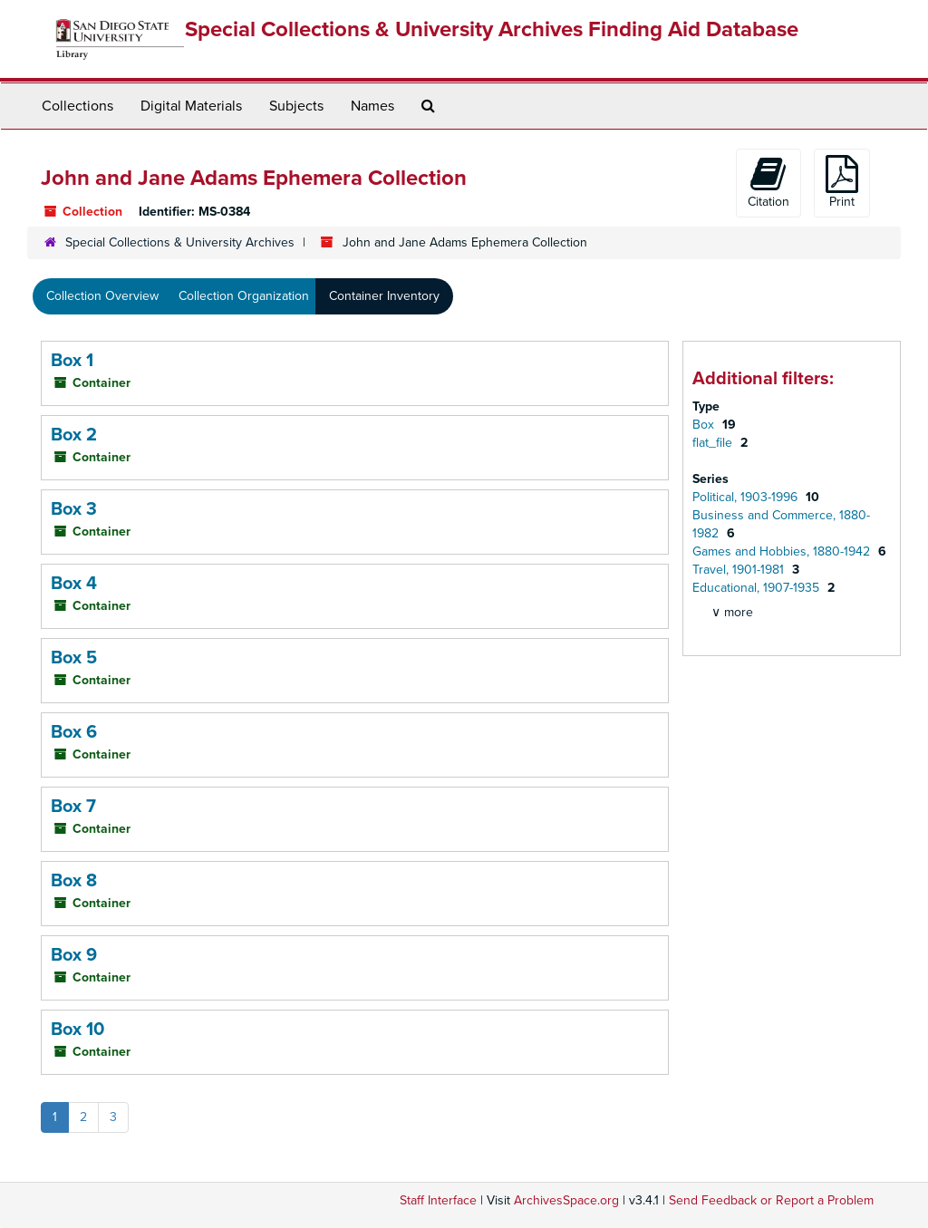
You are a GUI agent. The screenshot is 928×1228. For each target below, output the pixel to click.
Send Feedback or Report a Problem (771, 1200)
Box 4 (74, 584)
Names (372, 106)
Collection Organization (244, 296)
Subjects (296, 106)
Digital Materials (191, 106)
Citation (768, 182)
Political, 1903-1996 (746, 497)
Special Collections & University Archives (180, 242)
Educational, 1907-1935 (757, 587)
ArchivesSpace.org (566, 1200)
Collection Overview (102, 296)
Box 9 (74, 955)
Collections (77, 106)
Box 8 (74, 881)
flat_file (714, 442)
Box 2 (74, 435)
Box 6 (74, 732)
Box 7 (73, 806)
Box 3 (74, 509)
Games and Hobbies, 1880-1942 (783, 551)
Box (705, 424)
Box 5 (74, 658)
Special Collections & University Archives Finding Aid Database (491, 29)
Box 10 (77, 1029)
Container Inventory (384, 296)
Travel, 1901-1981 (740, 569)
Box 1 (72, 361)
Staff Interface (438, 1200)
